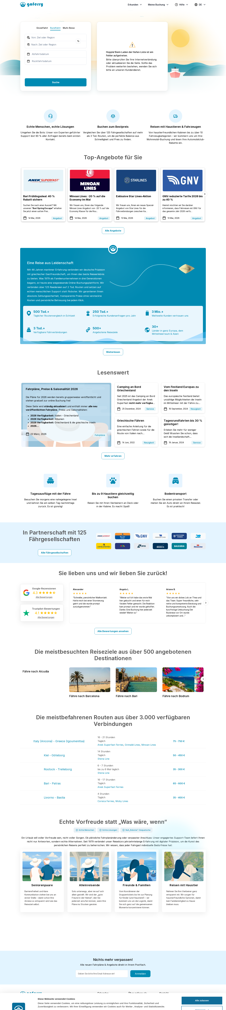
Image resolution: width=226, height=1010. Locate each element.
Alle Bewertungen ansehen (113, 631)
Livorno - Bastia (54, 797)
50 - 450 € (179, 755)
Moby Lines (121, 801)
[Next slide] (204, 194)
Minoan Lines (148, 744)
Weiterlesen (113, 352)
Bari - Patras (52, 783)
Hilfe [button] (182, 4)
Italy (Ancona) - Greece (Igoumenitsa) (59, 741)
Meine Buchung (158, 4)
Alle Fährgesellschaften (54, 552)
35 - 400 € (179, 797)
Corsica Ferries (106, 801)
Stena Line (103, 758)
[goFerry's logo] (32, 4)
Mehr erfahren (113, 455)
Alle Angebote (113, 230)
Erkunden (135, 4)
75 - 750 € (179, 741)
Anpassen (202, 994)
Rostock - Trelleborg (58, 769)
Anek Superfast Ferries (110, 744)
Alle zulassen (202, 985)
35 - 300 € (179, 769)
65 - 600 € (179, 783)
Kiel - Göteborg (54, 755)
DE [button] (200, 4)
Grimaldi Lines (132, 744)
